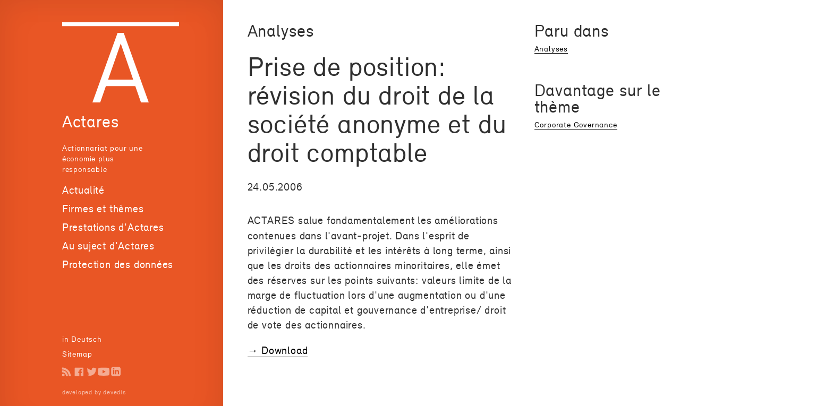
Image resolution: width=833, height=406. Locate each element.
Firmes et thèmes (103, 208)
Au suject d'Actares (108, 245)
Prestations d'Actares (113, 227)
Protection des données (117, 264)
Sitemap (77, 353)
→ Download (278, 350)
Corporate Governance (575, 124)
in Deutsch (82, 338)
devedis (114, 392)
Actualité (83, 190)
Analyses (551, 48)
